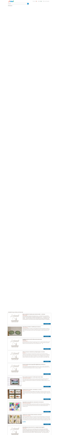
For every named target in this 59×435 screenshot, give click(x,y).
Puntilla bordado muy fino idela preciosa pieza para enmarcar (32, 339)
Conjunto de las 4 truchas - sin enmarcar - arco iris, (32, 389)
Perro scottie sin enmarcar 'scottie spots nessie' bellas (33, 376)
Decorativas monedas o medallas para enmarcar (32, 326)
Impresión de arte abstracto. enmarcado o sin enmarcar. (33, 402)
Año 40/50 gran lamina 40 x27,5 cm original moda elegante (33, 427)
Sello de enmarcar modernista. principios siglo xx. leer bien (34, 351)
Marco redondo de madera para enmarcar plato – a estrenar (34, 314)
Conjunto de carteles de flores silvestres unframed (32, 414)
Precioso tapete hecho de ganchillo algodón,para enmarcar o (34, 364)
